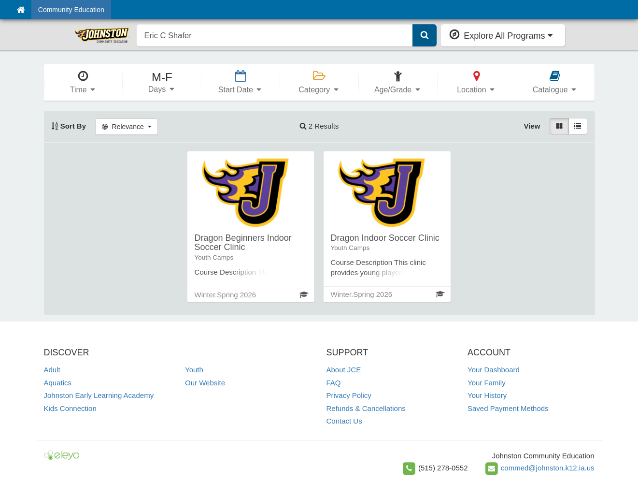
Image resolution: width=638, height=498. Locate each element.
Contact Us (344, 421)
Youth (194, 370)
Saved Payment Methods (508, 408)
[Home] (20, 9)
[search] (275, 35)
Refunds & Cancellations (366, 408)
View (532, 126)
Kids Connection (70, 408)
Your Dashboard (494, 370)
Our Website (205, 383)
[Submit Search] (424, 35)
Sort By (68, 126)
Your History (487, 395)
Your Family (487, 383)
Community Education (71, 10)
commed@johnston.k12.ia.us (548, 468)
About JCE (343, 370)
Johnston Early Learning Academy (99, 395)
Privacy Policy (348, 395)
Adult (52, 370)
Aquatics (58, 383)
